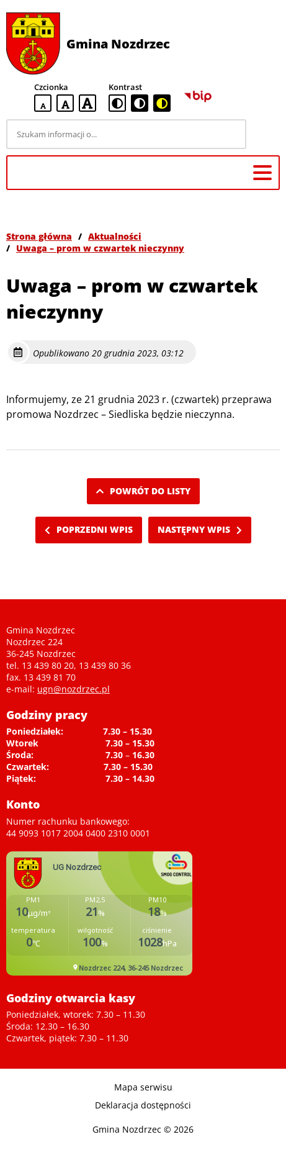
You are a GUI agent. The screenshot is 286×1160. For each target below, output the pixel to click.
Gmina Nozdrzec (118, 43)
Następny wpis (200, 529)
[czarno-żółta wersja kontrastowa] (162, 103)
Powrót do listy (143, 491)
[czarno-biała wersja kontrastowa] (139, 103)
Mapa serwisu (143, 1087)
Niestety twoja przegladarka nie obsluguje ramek (99, 913)
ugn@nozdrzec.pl (73, 689)
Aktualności (114, 236)
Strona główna (39, 236)
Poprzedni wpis (89, 529)
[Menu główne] (262, 173)
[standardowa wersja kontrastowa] (117, 103)
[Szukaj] (265, 134)
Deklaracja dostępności (143, 1105)
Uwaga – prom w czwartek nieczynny (100, 248)
